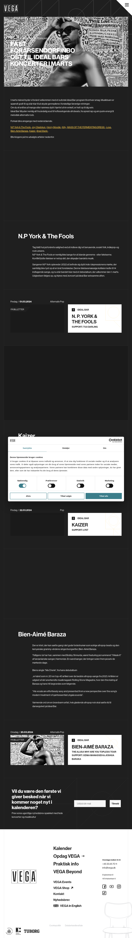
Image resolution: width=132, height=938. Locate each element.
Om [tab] (104, 448)
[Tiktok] (104, 893)
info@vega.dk (109, 867)
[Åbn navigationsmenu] (127, 5)
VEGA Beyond (67, 871)
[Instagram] (119, 886)
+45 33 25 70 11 (109, 863)
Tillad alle (103, 496)
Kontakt (58, 894)
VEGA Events (62, 882)
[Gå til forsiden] (23, 876)
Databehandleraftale (74, 925)
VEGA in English (67, 906)
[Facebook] (104, 886)
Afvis (28, 496)
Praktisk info (66, 864)
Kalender (62, 848)
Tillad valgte (66, 496)
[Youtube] (111, 886)
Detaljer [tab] (66, 448)
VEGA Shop (63, 888)
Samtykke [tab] (27, 448)
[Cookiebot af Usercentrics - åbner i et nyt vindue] (111, 440)
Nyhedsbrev (61, 900)
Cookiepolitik (55, 925)
